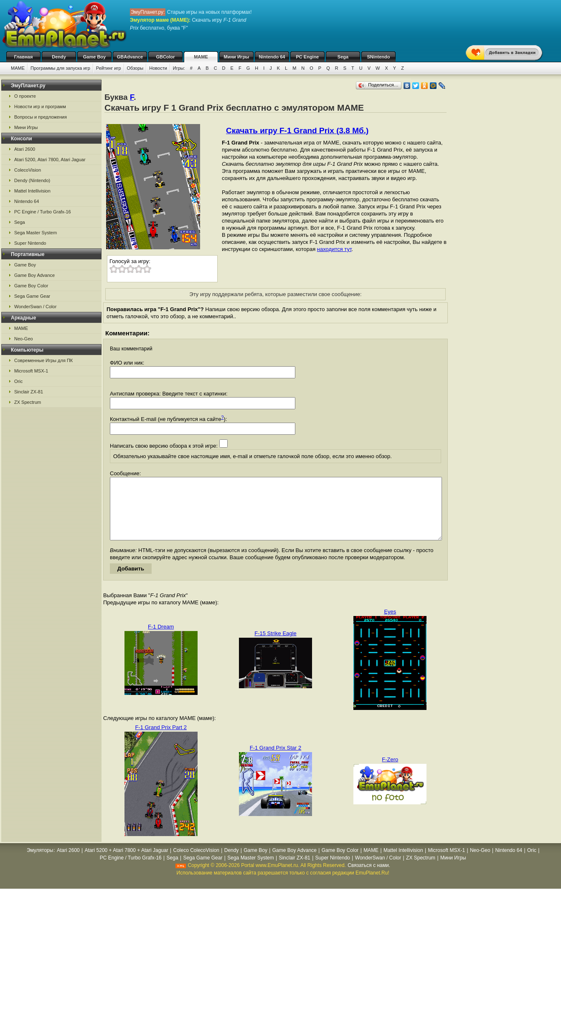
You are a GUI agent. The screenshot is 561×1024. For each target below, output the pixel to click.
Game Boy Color (31, 285)
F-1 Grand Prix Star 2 (276, 760)
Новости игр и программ (40, 106)
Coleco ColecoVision (196, 863)
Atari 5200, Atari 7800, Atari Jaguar (50, 159)
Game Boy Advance (34, 275)
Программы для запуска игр (60, 68)
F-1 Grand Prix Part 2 (161, 740)
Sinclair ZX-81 (28, 391)
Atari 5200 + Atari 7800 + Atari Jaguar (126, 863)
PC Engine (307, 56)
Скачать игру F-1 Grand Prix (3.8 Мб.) (297, 130)
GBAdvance (130, 56)
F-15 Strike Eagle (275, 646)
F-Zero (390, 772)
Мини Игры (236, 56)
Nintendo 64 (272, 56)
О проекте (25, 96)
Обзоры (135, 68)
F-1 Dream (161, 639)
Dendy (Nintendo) (32, 180)
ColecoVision (27, 169)
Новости (158, 68)
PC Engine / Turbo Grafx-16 (42, 211)
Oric (18, 381)
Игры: (179, 68)
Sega (343, 56)
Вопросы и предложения (40, 116)
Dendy (59, 56)
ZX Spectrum (27, 402)
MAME (201, 56)
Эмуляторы (40, 863)
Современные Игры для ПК (43, 360)
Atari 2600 (24, 149)
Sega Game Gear (32, 296)
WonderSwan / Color (35, 306)
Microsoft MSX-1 (31, 370)
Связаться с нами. (369, 878)
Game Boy (94, 56)
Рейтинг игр (108, 68)
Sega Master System (35, 232)
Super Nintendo (30, 243)
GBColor (165, 56)
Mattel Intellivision (32, 190)
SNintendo (378, 56)
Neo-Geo (23, 338)
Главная (23, 56)
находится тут (334, 249)
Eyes (390, 624)
